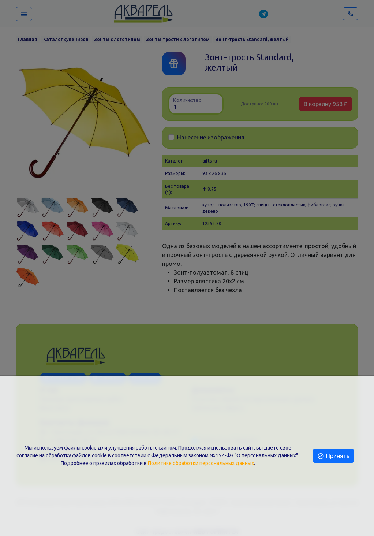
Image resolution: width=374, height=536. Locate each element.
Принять (333, 456)
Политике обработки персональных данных (201, 463)
